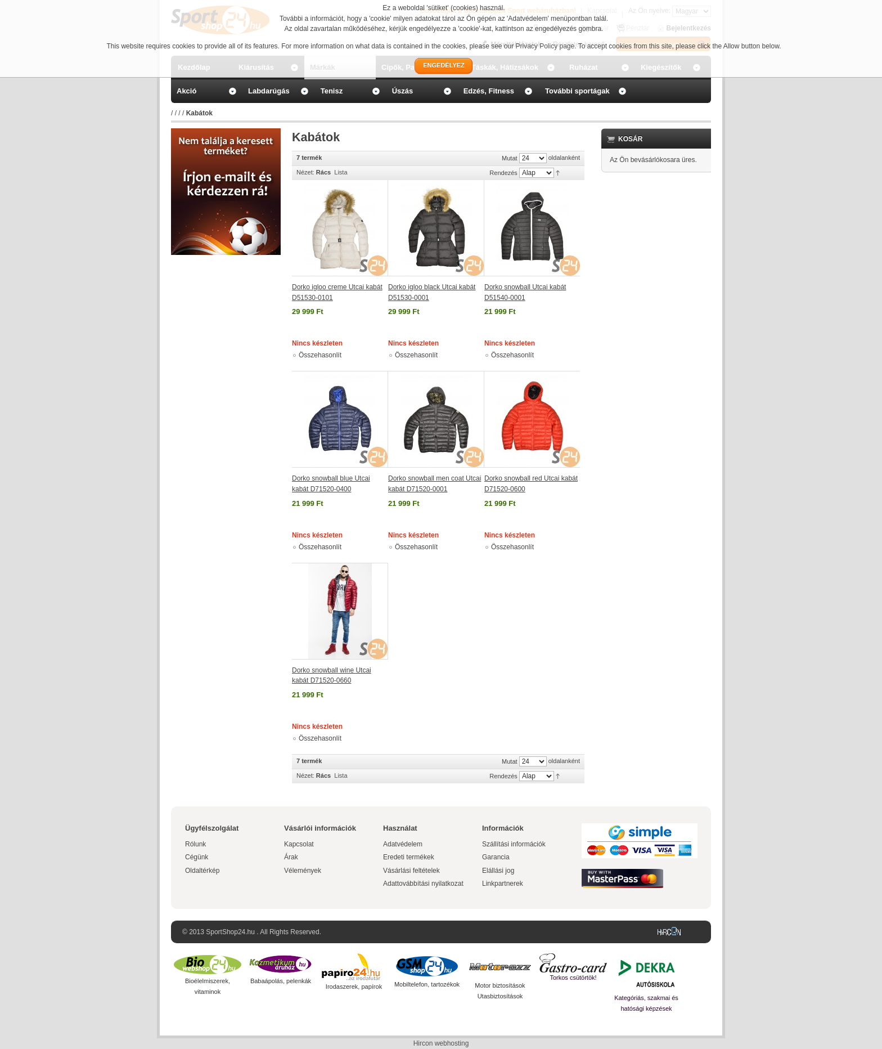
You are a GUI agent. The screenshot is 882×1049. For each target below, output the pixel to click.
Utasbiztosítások (500, 996)
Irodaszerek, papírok (354, 986)
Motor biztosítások (500, 985)
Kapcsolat (299, 844)
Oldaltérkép (202, 871)
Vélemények (302, 871)
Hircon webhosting (441, 1043)
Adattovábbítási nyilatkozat (423, 883)
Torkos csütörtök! (573, 977)
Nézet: (305, 172)
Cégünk (196, 857)
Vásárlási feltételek (411, 871)
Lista (340, 172)
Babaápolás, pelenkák (280, 981)
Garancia (496, 857)
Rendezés (503, 172)
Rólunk (195, 844)
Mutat (510, 158)
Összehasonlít (320, 355)
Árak (291, 857)
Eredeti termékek (408, 857)
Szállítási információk (514, 844)
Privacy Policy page (545, 46)
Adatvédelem (402, 844)
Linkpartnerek (502, 883)
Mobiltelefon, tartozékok (427, 984)
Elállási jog (498, 871)
